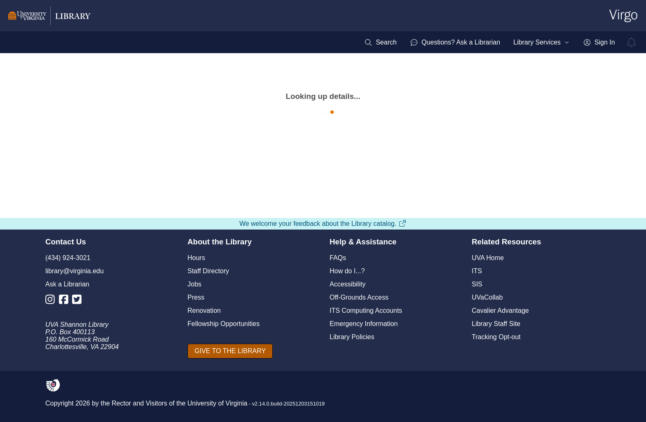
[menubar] (489, 42)
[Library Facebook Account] (66, 301)
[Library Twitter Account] (79, 301)
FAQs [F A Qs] (338, 257)
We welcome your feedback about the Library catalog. (323, 223)
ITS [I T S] (477, 270)
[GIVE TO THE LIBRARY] (230, 351)
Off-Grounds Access (359, 297)
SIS (477, 284)
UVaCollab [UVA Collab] (487, 297)
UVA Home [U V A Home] (488, 257)
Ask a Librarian (67, 284)
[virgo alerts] (631, 42)
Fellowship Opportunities (223, 323)
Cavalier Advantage (500, 310)
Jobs (194, 284)
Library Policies (352, 336)
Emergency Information (364, 323)
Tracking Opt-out (496, 336)
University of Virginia (217, 403)
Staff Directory (208, 270)
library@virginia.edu (74, 270)
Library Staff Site (496, 323)
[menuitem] (380, 42)
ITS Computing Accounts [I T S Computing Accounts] (366, 310)
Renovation (204, 310)
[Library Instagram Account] (52, 301)
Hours (196, 257)
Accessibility (347, 284)
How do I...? (347, 270)
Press (195, 297)
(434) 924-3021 (67, 257)
